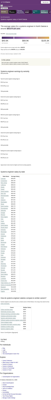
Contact (5, 384)
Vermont (3, 268)
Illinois (2, 204)
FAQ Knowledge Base (8, 386)
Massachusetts (5, 195)
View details (4, 8)
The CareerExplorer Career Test (11, 353)
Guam (2, 221)
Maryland (3, 287)
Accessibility (6, 392)
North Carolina (4, 206)
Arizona (3, 234)
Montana (3, 276)
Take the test (45, 2)
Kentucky (3, 229)
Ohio (2, 219)
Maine (2, 240)
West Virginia (4, 216)
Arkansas (3, 257)
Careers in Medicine (8, 366)
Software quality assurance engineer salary (12, 320)
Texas (2, 197)
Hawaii (2, 189)
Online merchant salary (7, 309)
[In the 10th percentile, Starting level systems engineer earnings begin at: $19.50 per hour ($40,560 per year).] (25, 153)
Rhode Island (4, 227)
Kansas (3, 251)
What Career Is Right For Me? (10, 362)
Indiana (3, 223)
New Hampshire (5, 289)
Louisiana (3, 278)
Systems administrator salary (8, 318)
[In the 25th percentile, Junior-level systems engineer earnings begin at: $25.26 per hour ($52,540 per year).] (25, 135)
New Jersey (4, 182)
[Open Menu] (21, 2)
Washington (4, 202)
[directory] (25, 62)
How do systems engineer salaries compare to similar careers (15, 64)
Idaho (2, 238)
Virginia (3, 291)
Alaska (2, 187)
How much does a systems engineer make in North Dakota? (15, 62)
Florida (2, 253)
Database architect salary (7, 326)
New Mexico (4, 246)
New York (3, 193)
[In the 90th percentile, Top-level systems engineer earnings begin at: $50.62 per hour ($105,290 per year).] (25, 81)
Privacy (4, 390)
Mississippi (3, 231)
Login (4, 350)
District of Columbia (6, 285)
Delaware (3, 248)
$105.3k (45, 41)
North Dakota (4, 274)
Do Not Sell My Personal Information (12, 394)
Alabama (3, 199)
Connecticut (4, 180)
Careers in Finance (7, 364)
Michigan (3, 259)
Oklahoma (3, 236)
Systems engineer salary (7, 328)
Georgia (3, 212)
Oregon (3, 244)
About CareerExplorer (8, 383)
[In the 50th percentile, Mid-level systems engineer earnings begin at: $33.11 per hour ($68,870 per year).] (25, 117)
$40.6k (5, 41)
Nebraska (3, 210)
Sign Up (5, 352)
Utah (2, 261)
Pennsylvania (4, 208)
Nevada (3, 270)
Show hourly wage (11, 33)
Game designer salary (6, 322)
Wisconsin (3, 272)
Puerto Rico (4, 280)
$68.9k (25, 41)
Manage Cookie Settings (9, 398)
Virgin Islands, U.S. (6, 282)
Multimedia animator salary (8, 311)
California (3, 185)
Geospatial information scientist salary (10, 324)
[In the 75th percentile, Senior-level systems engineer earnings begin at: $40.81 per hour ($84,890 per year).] (25, 99)
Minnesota (3, 242)
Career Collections (7, 360)
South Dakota (4, 225)
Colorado (3, 178)
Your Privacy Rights (8, 396)
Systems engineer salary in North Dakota (14, 19)
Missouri (3, 214)
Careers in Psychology (8, 368)
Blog (4, 348)
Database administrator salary (8, 316)
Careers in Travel (7, 370)
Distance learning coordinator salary (10, 313)
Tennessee (3, 265)
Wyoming (3, 263)
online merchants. (5, 303)
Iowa (2, 255)
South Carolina (4, 191)
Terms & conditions (7, 388)
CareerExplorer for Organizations (11, 376)
